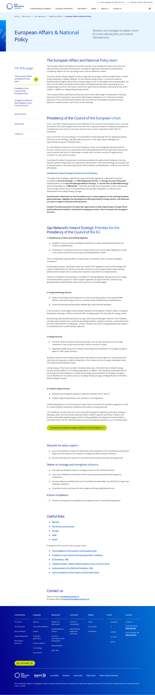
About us (105, 9)
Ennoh (54, 539)
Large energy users (21, 636)
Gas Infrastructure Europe (63, 526)
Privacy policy (91, 675)
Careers (35, 631)
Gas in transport (20, 631)
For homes (18, 622)
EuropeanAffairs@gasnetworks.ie (75, 599)
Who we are (26, 16)
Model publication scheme (57, 630)
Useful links (26, 124)
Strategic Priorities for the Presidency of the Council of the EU (26, 103)
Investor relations (39, 643)
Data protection (57, 646)
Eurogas (55, 531)
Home (17, 16)
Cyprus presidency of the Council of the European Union (75, 572)
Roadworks (92, 631)
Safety (93, 9)
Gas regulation (40, 16)
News (90, 622)
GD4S (54, 535)
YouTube (112, 637)
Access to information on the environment (58, 638)
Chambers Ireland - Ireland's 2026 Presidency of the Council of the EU (81, 564)
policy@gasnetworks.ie (69, 596)
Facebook (112, 622)
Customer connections (64, 9)
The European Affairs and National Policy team (26, 79)
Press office (92, 627)
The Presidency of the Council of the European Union (74, 551)
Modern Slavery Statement (108, 675)
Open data (55, 650)
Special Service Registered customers (75, 631)
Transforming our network (40, 9)
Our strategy (37, 648)
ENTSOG (55, 522)
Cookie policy (78, 675)
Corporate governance (37, 637)
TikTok (111, 642)
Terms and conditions (40, 627)
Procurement (37, 653)
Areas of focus (26, 114)
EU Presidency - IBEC (60, 559)
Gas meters (82, 9)
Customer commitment (74, 623)
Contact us (117, 9)
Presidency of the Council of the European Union (26, 91)
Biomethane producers (19, 642)
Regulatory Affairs (56, 16)
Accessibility (54, 675)
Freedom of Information (55, 623)
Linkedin (111, 632)
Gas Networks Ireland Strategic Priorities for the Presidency (72, 173)
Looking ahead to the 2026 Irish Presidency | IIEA (72, 568)
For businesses (20, 627)
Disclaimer (66, 675)
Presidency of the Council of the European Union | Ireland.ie (77, 555)
